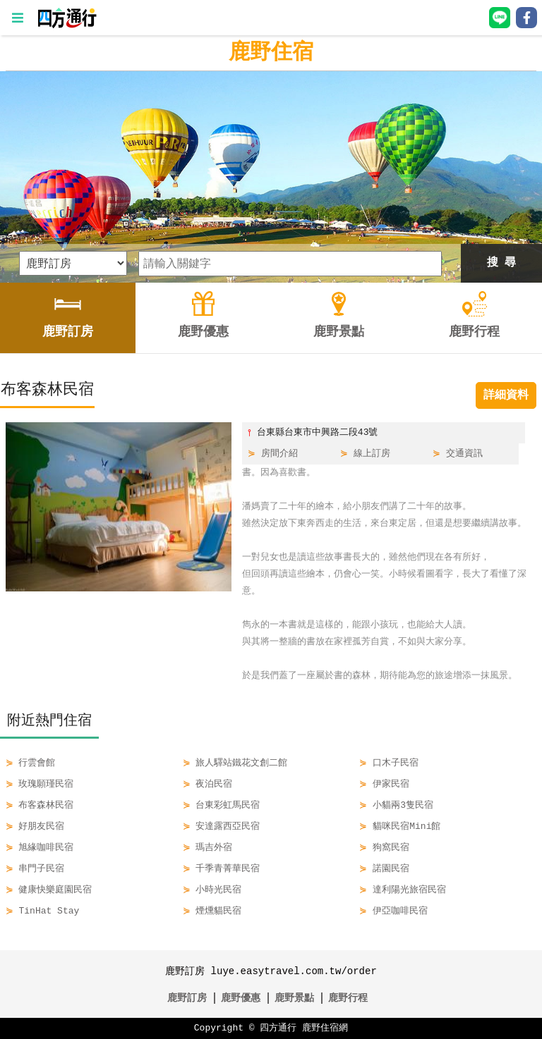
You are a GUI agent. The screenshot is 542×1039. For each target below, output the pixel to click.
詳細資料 (506, 395)
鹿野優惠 (240, 997)
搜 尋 (502, 263)
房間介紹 (279, 454)
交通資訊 (464, 454)
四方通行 (278, 1028)
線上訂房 (372, 454)
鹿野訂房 (187, 997)
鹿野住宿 (271, 52)
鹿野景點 (294, 997)
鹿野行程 (348, 997)
